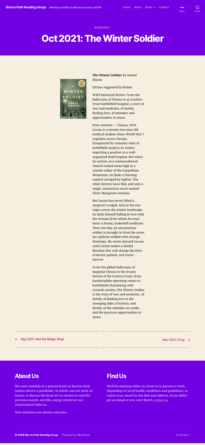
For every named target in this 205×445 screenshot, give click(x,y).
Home (126, 8)
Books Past (102, 29)
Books (149, 8)
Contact (164, 8)
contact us (161, 402)
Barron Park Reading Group (27, 6)
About (137, 8)
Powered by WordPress (77, 436)
